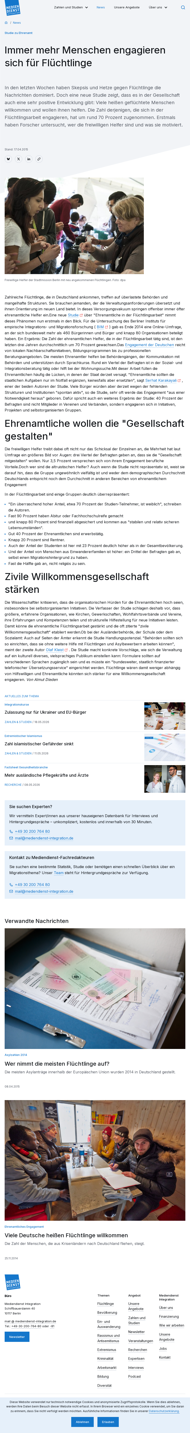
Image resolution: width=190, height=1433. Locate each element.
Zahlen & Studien (18, 722)
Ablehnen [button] (82, 1422)
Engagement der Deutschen (149, 344)
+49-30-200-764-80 (26, 1326)
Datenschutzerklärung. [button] (164, 1411)
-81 (52, 1326)
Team (59, 872)
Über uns (155, 7)
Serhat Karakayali (161, 380)
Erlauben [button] (108, 1422)
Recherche (13, 784)
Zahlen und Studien (68, 7)
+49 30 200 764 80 (32, 831)
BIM (100, 327)
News (101, 7)
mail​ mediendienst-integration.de (44, 838)
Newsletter (17, 1337)
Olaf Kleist (55, 649)
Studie (73, 315)
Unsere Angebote (127, 7)
